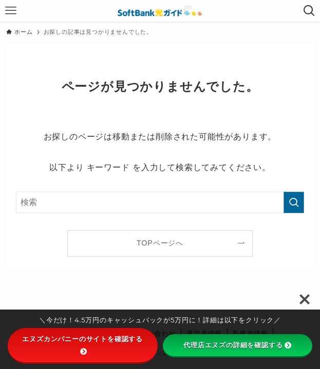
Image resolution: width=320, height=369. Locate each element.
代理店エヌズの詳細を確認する (237, 345)
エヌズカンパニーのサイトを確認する (82, 344)
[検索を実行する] (294, 202)
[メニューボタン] (11, 11)
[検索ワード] (160, 202)
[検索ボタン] (309, 11)
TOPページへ (160, 243)
